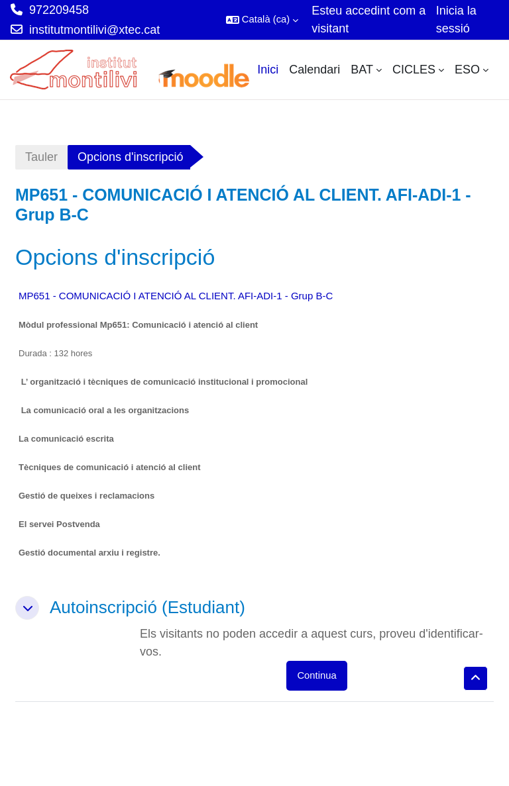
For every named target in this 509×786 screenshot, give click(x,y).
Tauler (41, 157)
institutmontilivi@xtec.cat (94, 29)
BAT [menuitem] (362, 69)
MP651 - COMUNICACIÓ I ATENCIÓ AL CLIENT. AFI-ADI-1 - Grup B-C (176, 295)
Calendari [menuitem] (314, 69)
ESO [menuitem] (467, 69)
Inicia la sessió (456, 19)
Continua (316, 675)
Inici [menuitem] (267, 69)
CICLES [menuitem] (413, 69)
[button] (262, 20)
